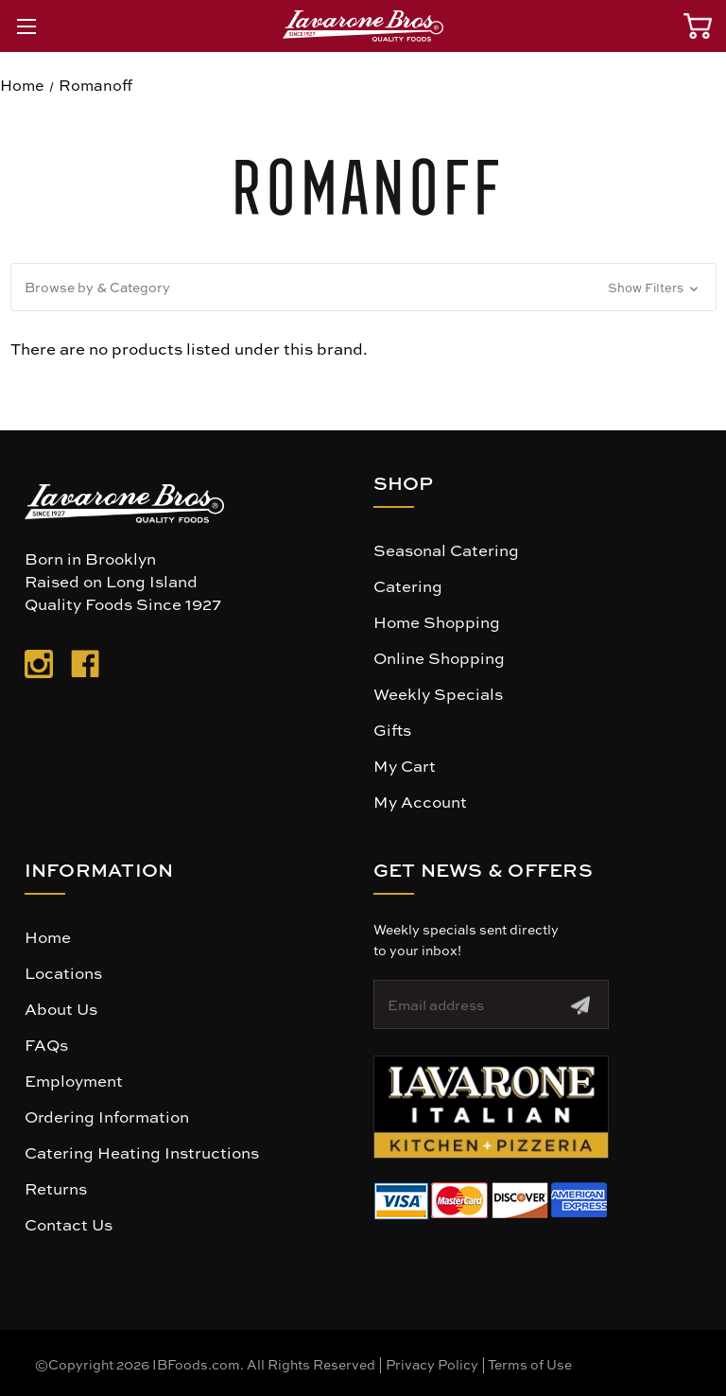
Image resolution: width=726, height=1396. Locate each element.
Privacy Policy (432, 1363)
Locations (63, 972)
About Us (61, 1008)
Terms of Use (530, 1363)
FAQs (46, 1044)
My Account (420, 801)
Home (48, 936)
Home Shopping (436, 621)
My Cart (404, 765)
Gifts (392, 729)
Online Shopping (439, 657)
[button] (363, 287)
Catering (407, 585)
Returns (56, 1188)
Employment (74, 1080)
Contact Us (68, 1224)
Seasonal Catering (446, 549)
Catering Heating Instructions (142, 1152)
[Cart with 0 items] (697, 26)
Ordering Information (107, 1116)
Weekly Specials (438, 693)
